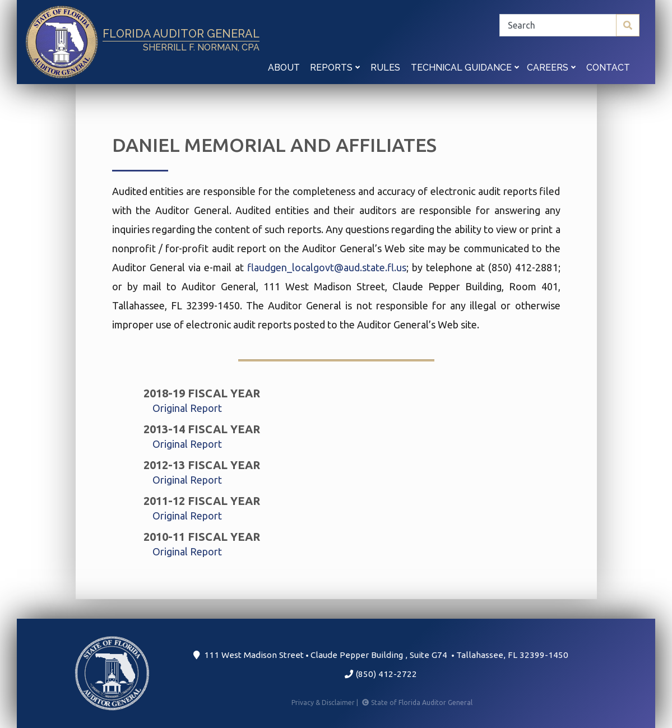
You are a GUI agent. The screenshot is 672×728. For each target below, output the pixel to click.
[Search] (569, 25)
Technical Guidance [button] (465, 67)
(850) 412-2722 (381, 674)
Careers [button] (551, 67)
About (284, 67)
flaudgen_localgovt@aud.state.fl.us (326, 267)
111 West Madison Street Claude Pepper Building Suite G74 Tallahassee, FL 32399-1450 (380, 655)
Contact (608, 67)
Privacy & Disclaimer (325, 702)
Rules (385, 67)
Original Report (187, 408)
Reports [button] (335, 67)
